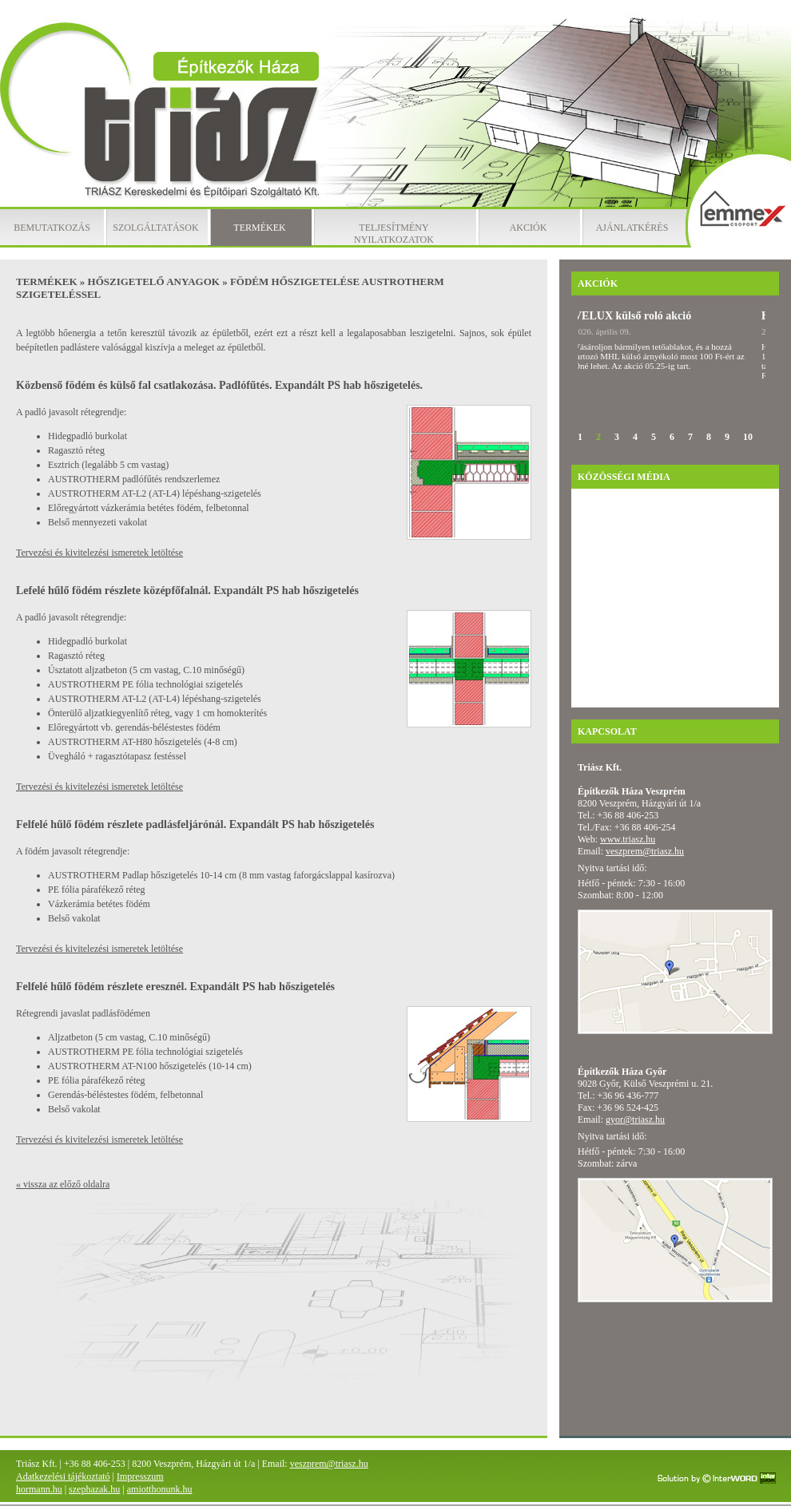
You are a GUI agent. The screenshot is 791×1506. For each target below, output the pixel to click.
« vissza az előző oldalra (62, 1184)
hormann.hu (39, 1489)
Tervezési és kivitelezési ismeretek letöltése (99, 552)
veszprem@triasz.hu (645, 851)
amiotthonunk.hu (160, 1489)
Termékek (259, 227)
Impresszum (140, 1476)
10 (748, 436)
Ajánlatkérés (632, 227)
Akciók (528, 227)
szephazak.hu (94, 1489)
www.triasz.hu (627, 839)
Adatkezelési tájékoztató (63, 1476)
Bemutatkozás (52, 227)
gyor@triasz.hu (635, 1119)
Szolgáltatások (155, 227)
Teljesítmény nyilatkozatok (394, 233)
